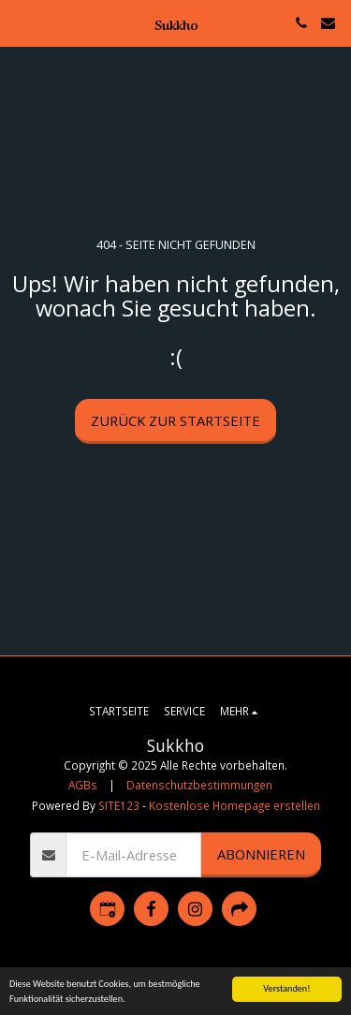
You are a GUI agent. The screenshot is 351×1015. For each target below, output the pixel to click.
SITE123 (118, 805)
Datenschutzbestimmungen (199, 784)
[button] (21, 22)
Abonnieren (261, 854)
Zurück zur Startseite (175, 420)
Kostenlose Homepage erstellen (234, 805)
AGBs (82, 784)
